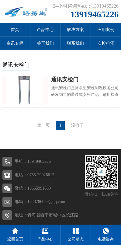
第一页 (43, 125)
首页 (15, 29)
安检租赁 (105, 43)
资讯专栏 (14, 43)
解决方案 (75, 29)
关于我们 (45, 43)
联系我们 (75, 43)
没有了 (77, 125)
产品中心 (45, 29)
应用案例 (105, 29)
